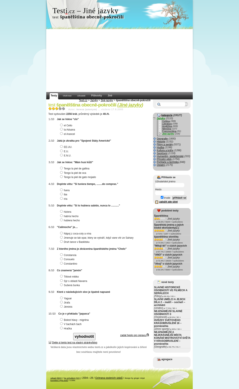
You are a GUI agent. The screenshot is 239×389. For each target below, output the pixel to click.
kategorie (166, 115)
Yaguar (66, 298)
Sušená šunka (70, 285)
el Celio (66, 125)
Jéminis (66, 306)
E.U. (65, 151)
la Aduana (68, 129)
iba (64, 194)
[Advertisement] (119, 60)
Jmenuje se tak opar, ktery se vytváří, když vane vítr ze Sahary (97, 237)
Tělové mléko (70, 276)
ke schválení (72, 378)
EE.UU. (66, 147)
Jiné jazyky (107, 100)
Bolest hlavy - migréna (75, 320)
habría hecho (69, 216)
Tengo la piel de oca (73, 172)
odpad (56, 378)
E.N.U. (66, 155)
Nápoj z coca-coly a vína (76, 233)
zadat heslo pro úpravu (134, 335)
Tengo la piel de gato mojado (78, 177)
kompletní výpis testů (59, 380)
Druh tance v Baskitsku (75, 242)
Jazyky (94, 100)
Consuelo (68, 259)
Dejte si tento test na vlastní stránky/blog (74, 342)
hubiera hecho (70, 220)
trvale (165, 197)
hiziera (66, 211)
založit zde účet (168, 201)
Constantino (69, 263)
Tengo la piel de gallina (75, 168)
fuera (65, 190)
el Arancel (68, 134)
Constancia (68, 255)
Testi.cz (83, 100)
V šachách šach (71, 324)
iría (64, 198)
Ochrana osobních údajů (109, 377)
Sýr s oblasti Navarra (74, 281)
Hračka (66, 328)
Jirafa (65, 302)
